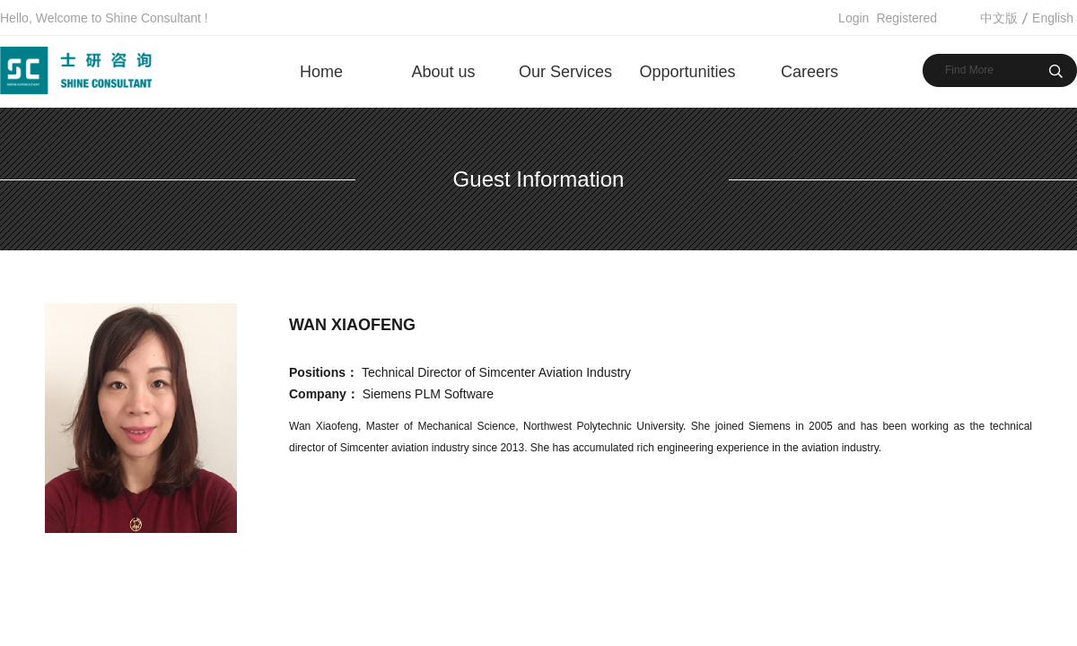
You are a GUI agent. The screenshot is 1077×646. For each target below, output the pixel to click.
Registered (906, 18)
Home (321, 72)
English (1052, 18)
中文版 (999, 18)
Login (853, 18)
